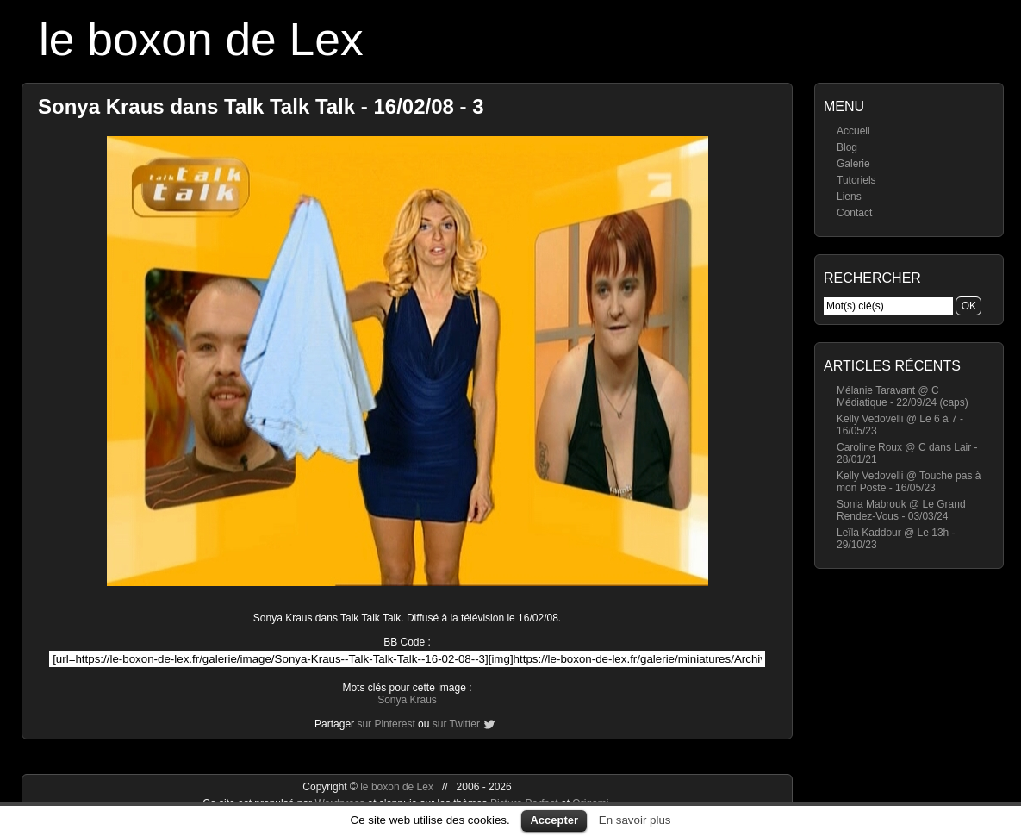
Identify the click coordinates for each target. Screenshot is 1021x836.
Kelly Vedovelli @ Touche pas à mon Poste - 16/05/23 (909, 482)
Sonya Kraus (407, 700)
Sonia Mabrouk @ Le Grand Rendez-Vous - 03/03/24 (901, 510)
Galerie (853, 164)
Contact (854, 213)
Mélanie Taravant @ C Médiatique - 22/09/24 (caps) (902, 396)
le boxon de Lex (201, 39)
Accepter (554, 820)
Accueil (853, 131)
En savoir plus (635, 820)
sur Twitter (456, 724)
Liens (849, 196)
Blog (847, 147)
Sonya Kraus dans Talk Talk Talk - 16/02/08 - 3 (261, 106)
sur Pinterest (385, 724)
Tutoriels (856, 180)
